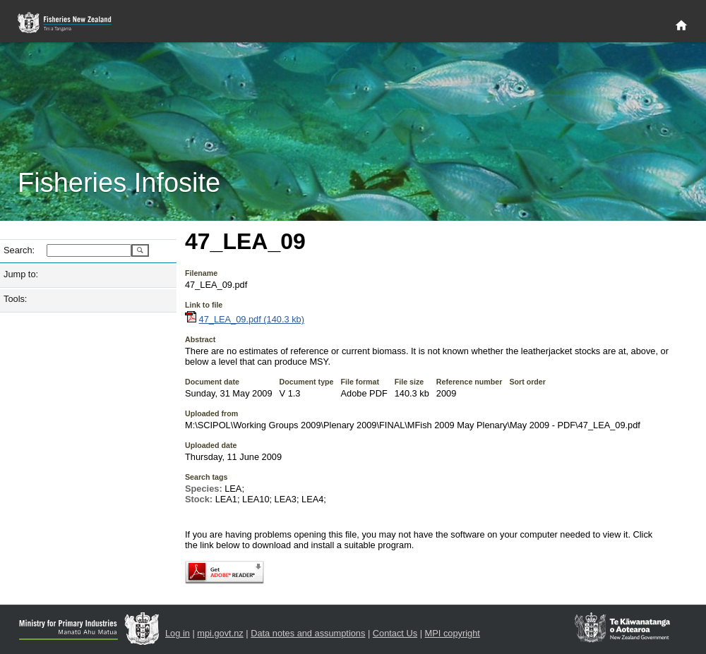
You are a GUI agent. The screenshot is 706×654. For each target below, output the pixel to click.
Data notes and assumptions (308, 633)
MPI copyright (452, 633)
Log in (177, 633)
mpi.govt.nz (220, 633)
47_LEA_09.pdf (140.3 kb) (251, 319)
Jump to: (21, 274)
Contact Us (395, 633)
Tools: (15, 298)
